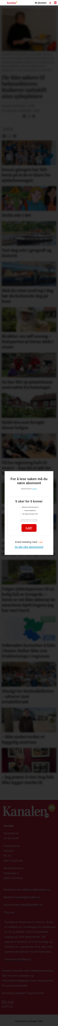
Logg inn (50, 3)
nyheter (8, 129)
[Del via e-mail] (33, 116)
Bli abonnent (40, 3)
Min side (8, 1002)
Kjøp (29, 527)
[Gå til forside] (12, 2)
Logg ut (7, 1006)
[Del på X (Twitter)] (29, 116)
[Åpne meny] (55, 2)
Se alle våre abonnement (29, 547)
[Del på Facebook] (24, 116)
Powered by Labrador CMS (29, 1021)
